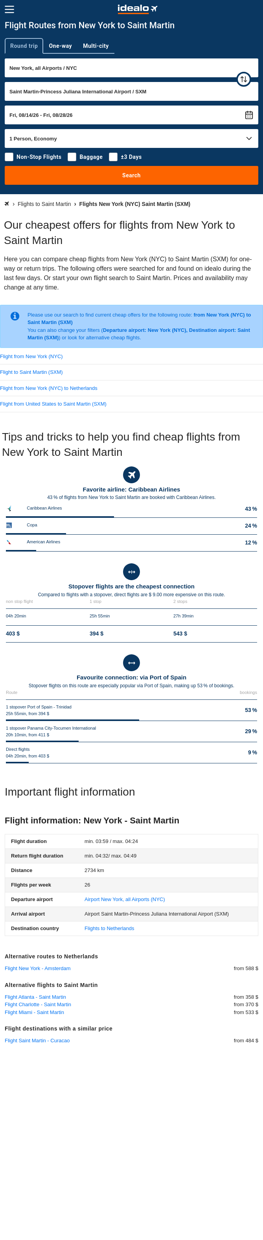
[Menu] (9, 9)
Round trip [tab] (24, 46)
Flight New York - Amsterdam (38, 968)
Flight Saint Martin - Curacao (37, 1040)
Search (131, 175)
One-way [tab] (60, 46)
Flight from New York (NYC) (31, 356)
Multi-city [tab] (96, 46)
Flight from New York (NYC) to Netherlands (48, 388)
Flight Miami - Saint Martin (34, 1012)
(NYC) (125, 899)
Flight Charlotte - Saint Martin (38, 1004)
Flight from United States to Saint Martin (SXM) (53, 404)
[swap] (243, 79)
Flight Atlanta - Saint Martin (35, 997)
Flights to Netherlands (109, 928)
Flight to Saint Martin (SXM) (31, 372)
